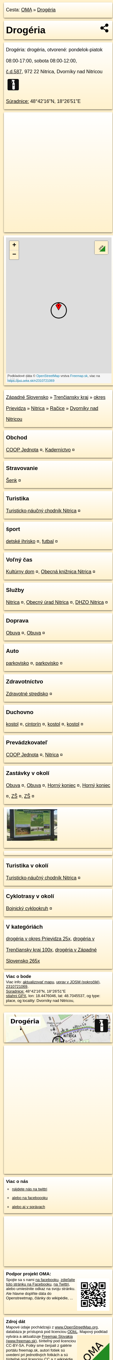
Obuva (13, 632)
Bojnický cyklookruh (27, 908)
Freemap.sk (79, 376)
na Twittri (61, 1284)
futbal (48, 541)
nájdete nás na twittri (29, 1189)
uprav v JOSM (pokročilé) (77, 982)
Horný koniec (62, 785)
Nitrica (38, 408)
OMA (26, 9)
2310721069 (16, 986)
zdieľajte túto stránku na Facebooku (40, 1281)
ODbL (72, 1331)
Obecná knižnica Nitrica (66, 571)
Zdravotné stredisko (27, 693)
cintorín (33, 724)
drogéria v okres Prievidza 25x (38, 938)
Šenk (11, 480)
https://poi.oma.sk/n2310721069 (31, 380)
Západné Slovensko (27, 397)
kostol (12, 724)
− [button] (14, 254)
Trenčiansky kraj (71, 397)
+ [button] (14, 245)
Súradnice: (17, 101)
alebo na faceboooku (30, 1198)
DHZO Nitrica (89, 602)
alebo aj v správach (28, 1207)
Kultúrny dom (20, 571)
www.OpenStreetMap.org (76, 1327)
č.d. (14, 71)
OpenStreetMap (48, 376)
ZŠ (14, 796)
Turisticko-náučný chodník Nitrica (41, 510)
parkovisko (17, 663)
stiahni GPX (16, 996)
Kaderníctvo (57, 449)
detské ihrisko (20, 541)
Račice (57, 408)
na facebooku (46, 1279)
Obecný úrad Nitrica (47, 602)
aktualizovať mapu (38, 982)
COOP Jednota (22, 449)
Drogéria (46, 9)
